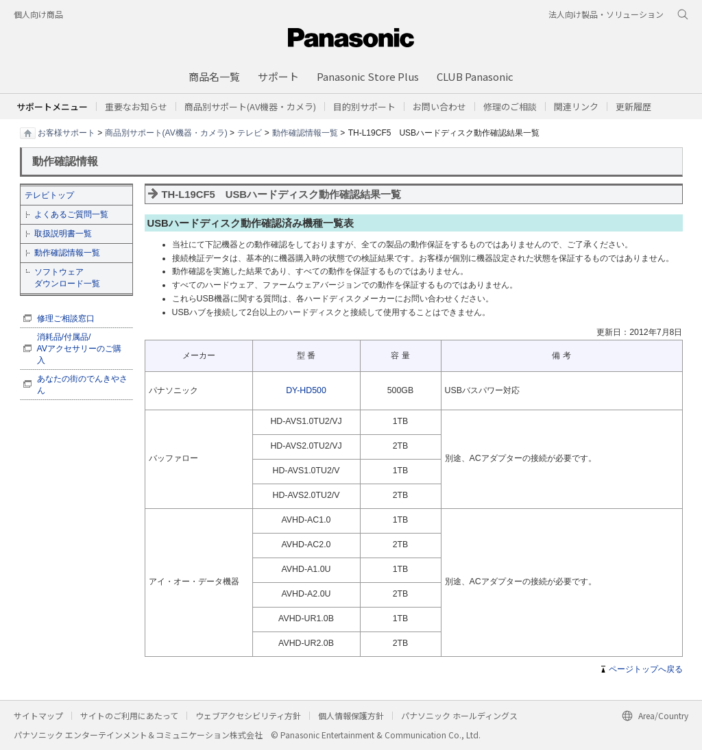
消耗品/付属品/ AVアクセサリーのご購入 (79, 348)
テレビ (249, 132)
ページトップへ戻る (646, 669)
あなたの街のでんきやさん (82, 384)
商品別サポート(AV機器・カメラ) (166, 132)
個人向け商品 (38, 14)
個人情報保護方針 (351, 715)
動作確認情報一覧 (305, 132)
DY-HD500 (306, 390)
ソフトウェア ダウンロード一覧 (67, 277)
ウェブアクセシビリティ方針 (248, 715)
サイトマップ (38, 715)
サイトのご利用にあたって (129, 715)
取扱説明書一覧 (63, 233)
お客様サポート (66, 132)
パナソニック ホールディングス (459, 715)
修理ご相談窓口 (66, 318)
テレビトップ (49, 195)
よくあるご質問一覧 (71, 214)
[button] (364, 106)
